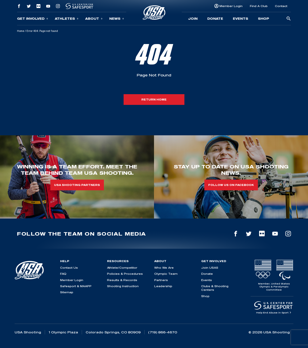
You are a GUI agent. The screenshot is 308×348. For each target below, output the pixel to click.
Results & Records (122, 280)
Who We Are (164, 267)
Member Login (231, 6)
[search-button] (288, 19)
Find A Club (259, 6)
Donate (215, 18)
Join (193, 18)
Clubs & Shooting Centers (214, 287)
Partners (161, 280)
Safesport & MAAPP (75, 286)
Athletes (67, 19)
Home (20, 30)
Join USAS (209, 267)
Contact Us (69, 267)
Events (240, 18)
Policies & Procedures (125, 273)
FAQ (63, 273)
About (94, 19)
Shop (263, 18)
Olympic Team (166, 273)
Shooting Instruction (123, 286)
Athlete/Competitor (122, 267)
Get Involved (32, 19)
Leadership (163, 286)
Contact (281, 6)
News (116, 19)
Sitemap (66, 292)
